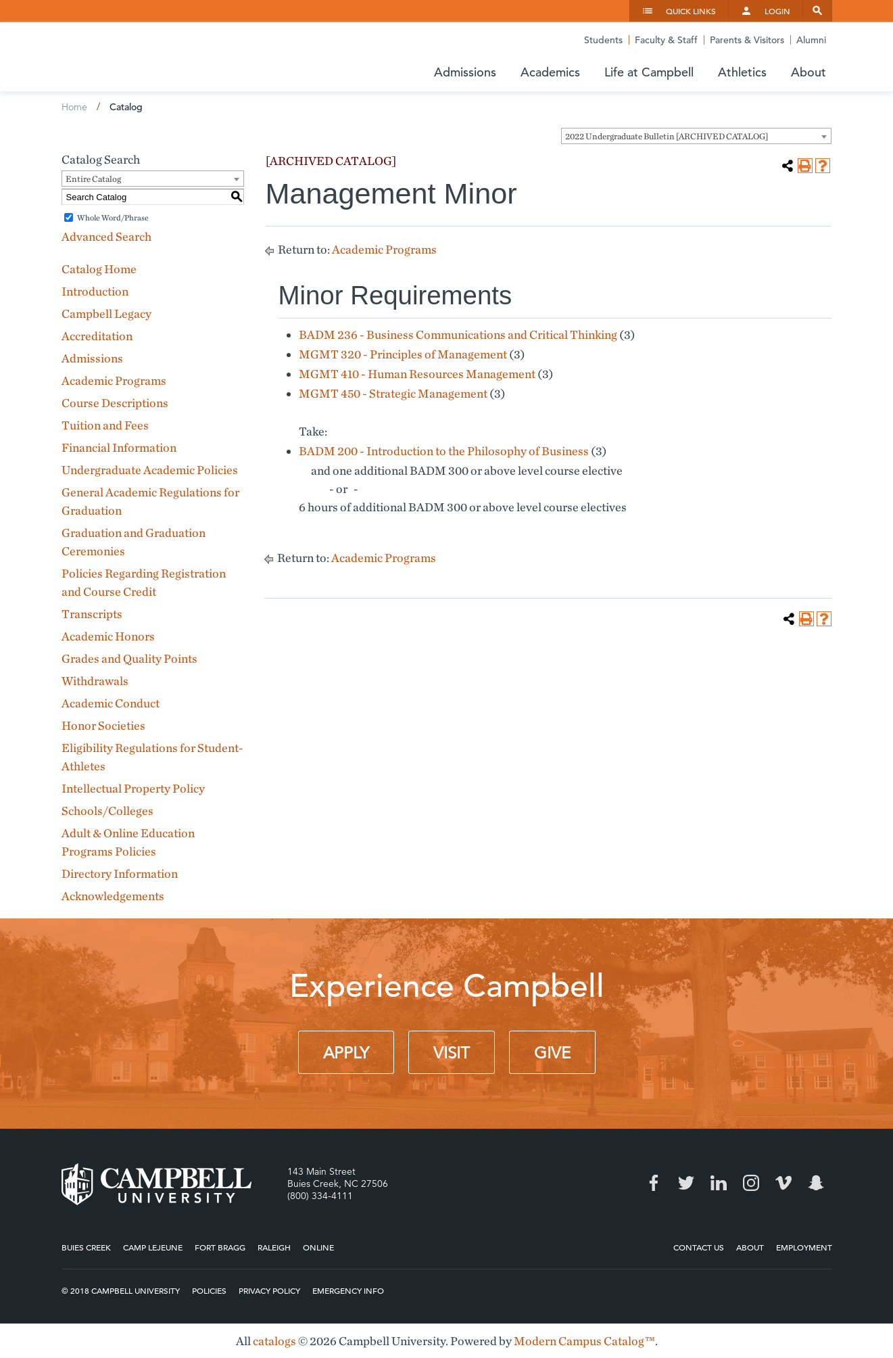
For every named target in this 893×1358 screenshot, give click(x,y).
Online (318, 1247)
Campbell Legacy (106, 313)
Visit (451, 1053)
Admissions (92, 358)
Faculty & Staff (666, 40)
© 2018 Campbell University (121, 1290)
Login (777, 10)
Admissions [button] (465, 72)
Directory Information (120, 873)
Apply (346, 1053)
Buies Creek (86, 1247)
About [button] (808, 72)
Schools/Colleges (107, 810)
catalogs (274, 1341)
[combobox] (696, 136)
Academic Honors (108, 636)
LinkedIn (718, 1183)
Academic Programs (114, 380)
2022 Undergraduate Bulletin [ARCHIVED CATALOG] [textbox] (666, 136)
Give (552, 1053)
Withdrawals (95, 681)
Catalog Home (99, 269)
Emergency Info (348, 1290)
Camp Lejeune (153, 1247)
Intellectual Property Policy (133, 788)
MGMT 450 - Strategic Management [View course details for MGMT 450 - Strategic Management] (393, 393)
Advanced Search (106, 236)
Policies (209, 1290)
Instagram (751, 1183)
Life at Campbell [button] (649, 72)
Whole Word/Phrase (113, 217)
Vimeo (783, 1183)
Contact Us (698, 1247)
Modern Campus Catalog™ (584, 1341)
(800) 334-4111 (320, 1196)
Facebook (653, 1183)
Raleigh (274, 1247)
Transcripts (92, 614)
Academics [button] (550, 72)
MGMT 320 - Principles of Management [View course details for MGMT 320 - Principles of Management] (403, 354)
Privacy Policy (269, 1290)
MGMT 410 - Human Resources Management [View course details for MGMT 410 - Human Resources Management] (417, 374)
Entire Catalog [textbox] (93, 179)
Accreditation (97, 336)
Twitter (686, 1183)
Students (603, 40)
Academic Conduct (111, 703)
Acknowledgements (113, 896)
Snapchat (816, 1183)
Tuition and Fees (105, 425)
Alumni (811, 40)
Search (817, 11)
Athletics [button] (742, 72)
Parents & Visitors (747, 40)
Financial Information (119, 447)
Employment (804, 1247)
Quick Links (691, 10)
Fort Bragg (220, 1247)
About (750, 1247)
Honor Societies (103, 725)
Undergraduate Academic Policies (150, 470)
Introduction (95, 291)
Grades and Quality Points (129, 658)
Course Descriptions (115, 403)
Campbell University (163, 56)
